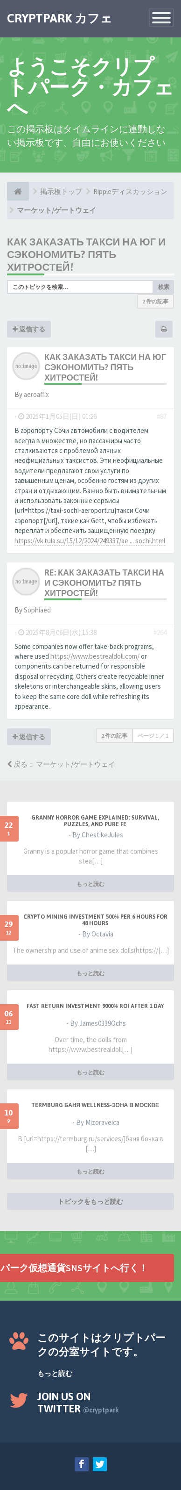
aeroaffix (36, 394)
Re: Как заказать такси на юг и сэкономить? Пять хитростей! (112, 583)
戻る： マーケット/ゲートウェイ (61, 764)
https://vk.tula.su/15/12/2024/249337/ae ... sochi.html (89, 540)
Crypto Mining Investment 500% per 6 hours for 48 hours (95, 920)
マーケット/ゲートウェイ (56, 210)
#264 (160, 632)
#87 (162, 416)
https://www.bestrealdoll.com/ (94, 656)
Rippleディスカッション (130, 191)
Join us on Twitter (78, 1402)
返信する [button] (29, 329)
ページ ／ (153, 735)
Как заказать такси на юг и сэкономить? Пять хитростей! (86, 254)
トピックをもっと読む (90, 1201)
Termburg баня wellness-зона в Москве (95, 1105)
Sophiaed (37, 609)
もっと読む (90, 883)
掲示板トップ (61, 191)
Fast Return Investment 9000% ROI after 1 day (95, 1006)
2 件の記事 (155, 301)
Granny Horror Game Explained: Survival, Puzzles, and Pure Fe (95, 821)
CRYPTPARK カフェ (59, 18)
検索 (163, 286)
